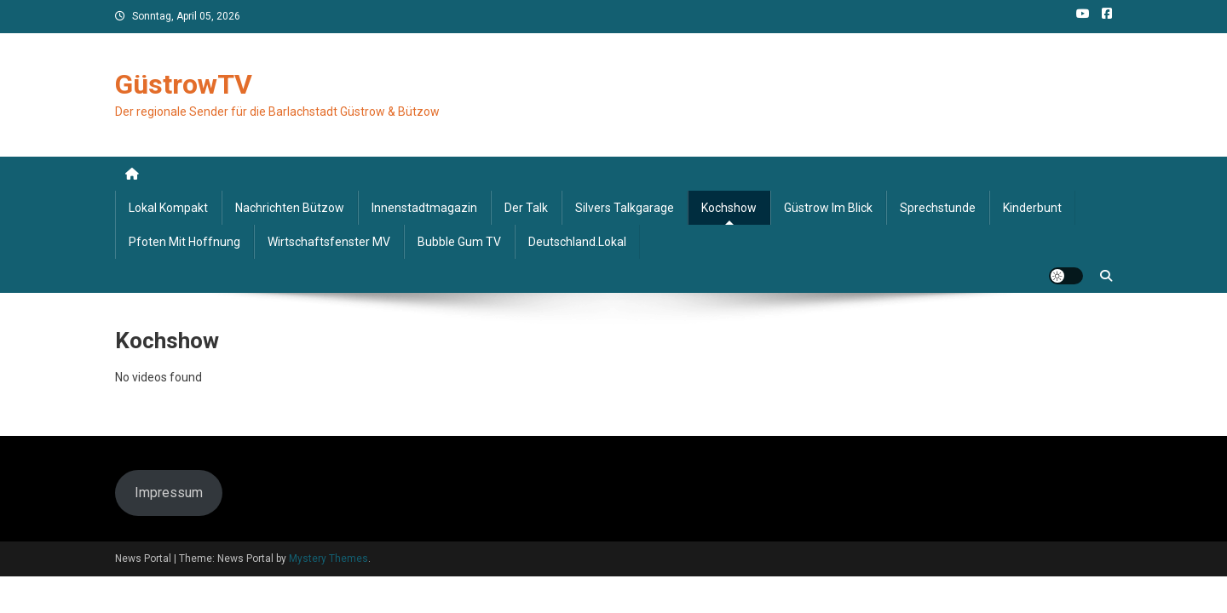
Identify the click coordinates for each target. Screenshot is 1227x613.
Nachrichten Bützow (289, 208)
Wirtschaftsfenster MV (329, 242)
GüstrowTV (183, 84)
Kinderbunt (1032, 208)
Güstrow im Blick (828, 208)
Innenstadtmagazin (424, 208)
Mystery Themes (328, 558)
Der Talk (526, 208)
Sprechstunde (938, 208)
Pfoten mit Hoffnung (184, 242)
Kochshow (729, 208)
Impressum (169, 492)
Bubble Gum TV (459, 242)
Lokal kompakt (168, 208)
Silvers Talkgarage (624, 208)
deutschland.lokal (577, 242)
